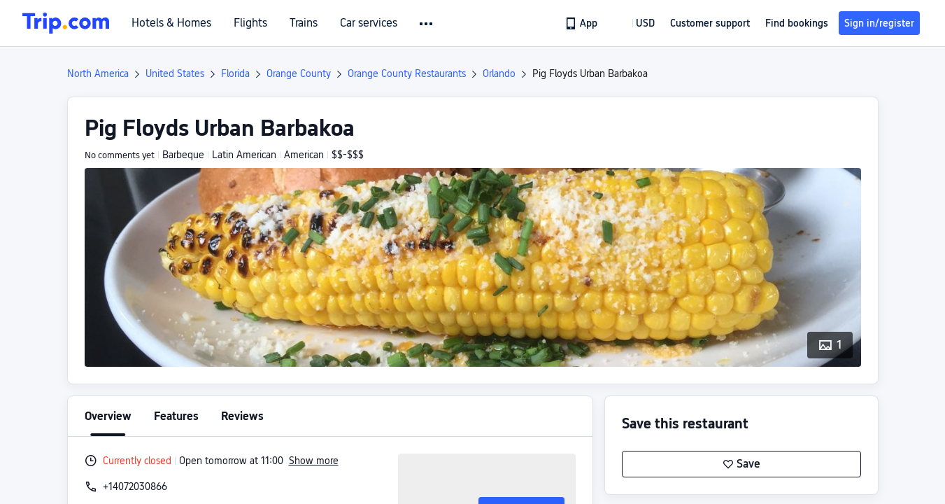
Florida (235, 73)
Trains (304, 23)
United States (174, 73)
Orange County (299, 73)
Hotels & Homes (171, 23)
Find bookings (796, 23)
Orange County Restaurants (407, 73)
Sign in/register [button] (879, 23)
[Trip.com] (65, 23)
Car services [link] (368, 23)
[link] (582, 23)
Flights (250, 23)
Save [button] (741, 464)
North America (98, 73)
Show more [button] (314, 460)
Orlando (499, 73)
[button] (427, 24)
